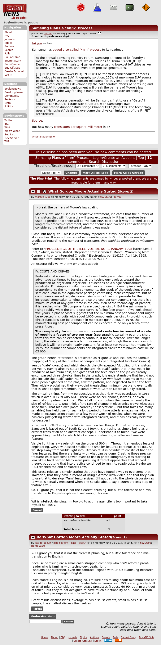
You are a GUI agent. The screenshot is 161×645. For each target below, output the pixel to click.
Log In (8, 74)
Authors (9, 46)
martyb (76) (42, 196)
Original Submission (44, 136)
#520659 (145, 542)
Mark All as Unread (128, 172)
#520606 (105, 196)
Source (37, 120)
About (8, 32)
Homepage (38, 545)
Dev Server (11, 138)
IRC (6, 123)
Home (44, 637)
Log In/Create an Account (114, 158)
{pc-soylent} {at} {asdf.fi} (71, 542)
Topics (8, 42)
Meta (7, 103)
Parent (37, 510)
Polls (7, 53)
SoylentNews (15, 11)
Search (8, 50)
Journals (9, 39)
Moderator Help (42, 616)
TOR (7, 141)
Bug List (9, 134)
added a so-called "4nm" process (77, 49)
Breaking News (13, 92)
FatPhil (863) (43, 542)
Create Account (14, 71)
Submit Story (12, 60)
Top (141, 158)
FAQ (6, 35)
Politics (8, 106)
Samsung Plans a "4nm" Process (61, 28)
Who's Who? (12, 131)
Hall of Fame (12, 57)
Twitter (8, 120)
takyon (37, 43)
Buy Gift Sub (12, 67)
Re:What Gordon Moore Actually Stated (74, 537)
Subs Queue (12, 64)
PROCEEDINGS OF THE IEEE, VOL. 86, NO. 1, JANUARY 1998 (88, 249)
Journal (117, 196)
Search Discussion (104, 162)
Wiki (7, 127)
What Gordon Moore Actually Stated (82, 191)
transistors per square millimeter (78, 126)
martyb (48, 33)
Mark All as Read (95, 172)
